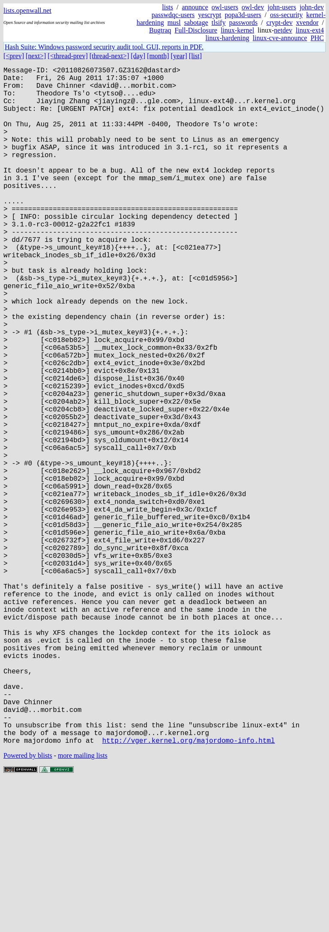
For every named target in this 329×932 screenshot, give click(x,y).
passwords (243, 22)
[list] (195, 56)
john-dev (311, 7)
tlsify (219, 22)
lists (167, 7)
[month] (158, 56)
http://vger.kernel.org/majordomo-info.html (188, 891)
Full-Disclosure (196, 30)
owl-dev (253, 7)
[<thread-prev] (67, 56)
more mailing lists (83, 906)
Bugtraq (160, 30)
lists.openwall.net (27, 10)
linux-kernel (237, 30)
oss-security (286, 14)
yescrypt (209, 14)
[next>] (36, 56)
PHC (317, 38)
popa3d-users (242, 14)
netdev (283, 30)
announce (195, 7)
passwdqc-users (173, 14)
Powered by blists (27, 906)
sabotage (196, 22)
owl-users (225, 7)
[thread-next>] (109, 56)
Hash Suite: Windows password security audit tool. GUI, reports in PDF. (104, 47)
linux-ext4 (310, 30)
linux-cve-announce (280, 38)
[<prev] (13, 56)
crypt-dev (279, 22)
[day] (138, 56)
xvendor (307, 22)
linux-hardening (227, 38)
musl (174, 22)
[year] (179, 56)
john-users (281, 7)
